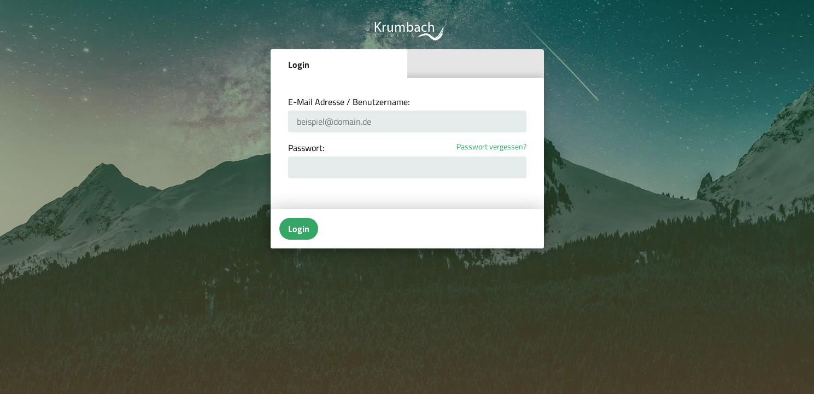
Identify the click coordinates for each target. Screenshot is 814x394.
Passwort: (306, 147)
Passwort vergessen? (491, 147)
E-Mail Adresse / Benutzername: (348, 101)
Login (298, 64)
